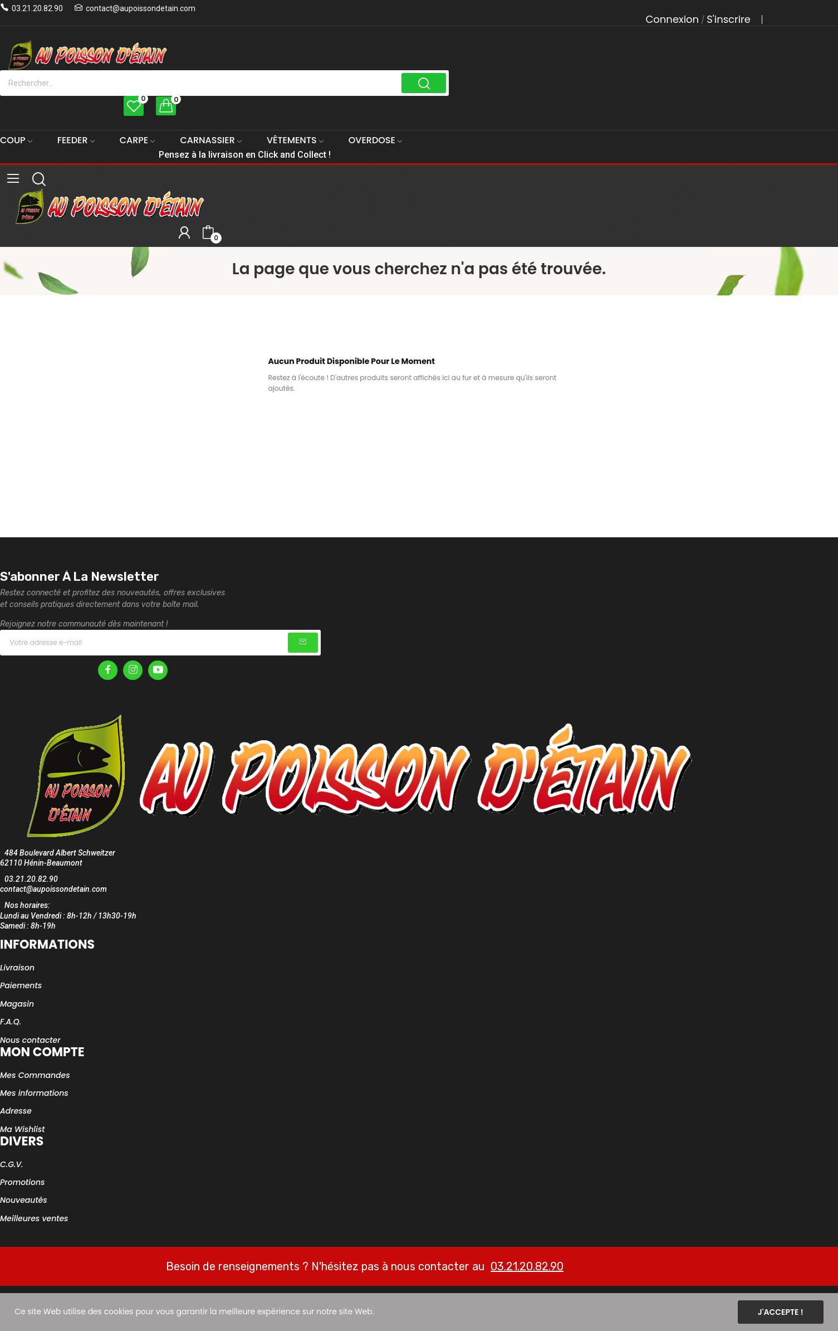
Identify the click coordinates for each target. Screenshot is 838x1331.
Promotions (22, 1182)
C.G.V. (11, 1164)
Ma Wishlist (22, 1129)
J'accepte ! (780, 1312)
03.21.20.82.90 (37, 8)
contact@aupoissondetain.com (140, 8)
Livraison (17, 967)
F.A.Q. (10, 1021)
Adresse (16, 1110)
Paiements (21, 985)
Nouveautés (23, 1200)
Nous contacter (30, 1040)
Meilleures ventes (34, 1218)
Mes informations (34, 1093)
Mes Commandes (35, 1075)
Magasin (17, 1003)
